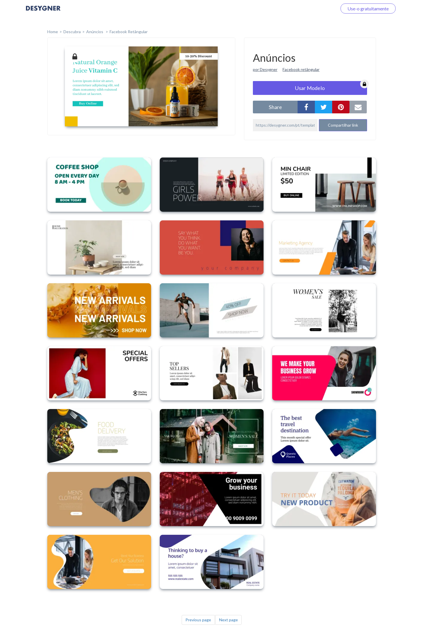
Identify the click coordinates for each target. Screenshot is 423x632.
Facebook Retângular (129, 31)
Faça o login (318, 8)
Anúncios (95, 31)
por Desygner (265, 69)
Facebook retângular (301, 69)
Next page (228, 619)
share (275, 107)
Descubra (72, 31)
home (52, 31)
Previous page (198, 619)
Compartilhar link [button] (343, 125)
